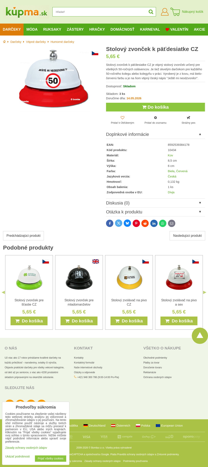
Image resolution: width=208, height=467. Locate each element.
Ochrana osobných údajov (157, 377)
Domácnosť (122, 29)
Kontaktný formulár (84, 362)
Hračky (97, 29)
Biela (171, 171)
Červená (181, 171)
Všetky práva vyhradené (118, 447)
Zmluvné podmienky (168, 454)
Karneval (150, 29)
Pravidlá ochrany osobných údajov (135, 454)
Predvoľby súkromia (71, 461)
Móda (32, 29)
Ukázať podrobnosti (17, 456)
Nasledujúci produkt (187, 235)
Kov (170, 155)
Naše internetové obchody (88, 367)
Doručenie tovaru (152, 367)
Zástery (75, 29)
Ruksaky (52, 29)
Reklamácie (149, 372)
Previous (3, 292)
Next (205, 292)
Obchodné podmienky (155, 357)
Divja (171, 192)
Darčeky (12, 29)
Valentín (177, 29)
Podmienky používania (135, 461)
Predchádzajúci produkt (23, 235)
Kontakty (78, 357)
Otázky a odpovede (84, 372)
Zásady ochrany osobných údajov (102, 461)
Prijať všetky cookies (50, 458)
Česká (172, 176)
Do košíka (155, 107)
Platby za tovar (151, 362)
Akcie (199, 29)
